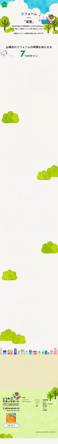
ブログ (44, 413)
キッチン (38, 407)
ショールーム (25, 405)
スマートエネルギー (27, 407)
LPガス (44, 407)
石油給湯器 (45, 405)
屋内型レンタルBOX (48, 409)
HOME (23, 403)
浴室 (37, 411)
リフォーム (37, 405)
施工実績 (45, 411)
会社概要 (45, 415)
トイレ (37, 409)
